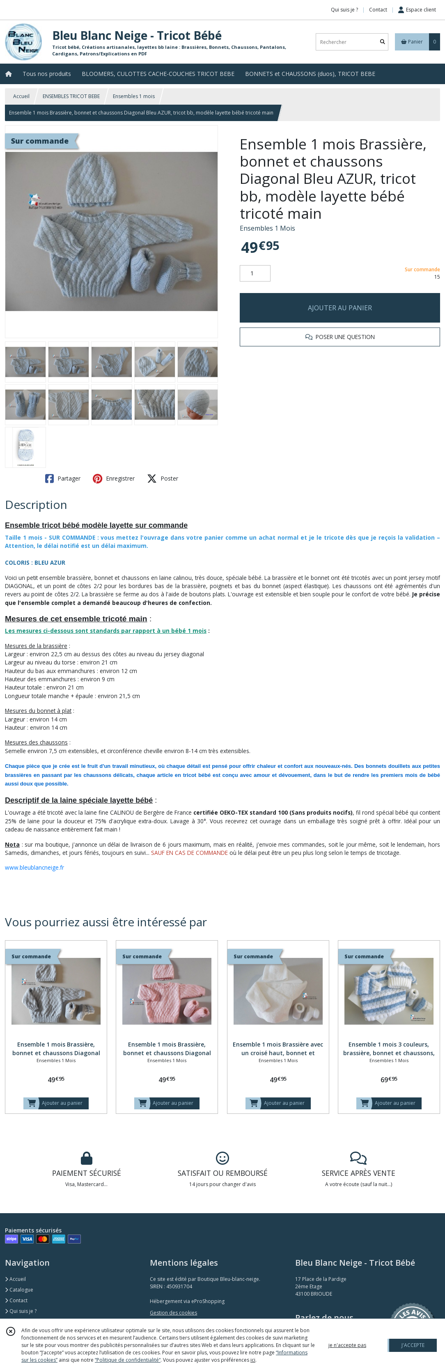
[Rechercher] (382, 42)
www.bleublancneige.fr (34, 867)
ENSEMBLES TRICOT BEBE (71, 96)
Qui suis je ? (21, 1311)
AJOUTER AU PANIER (340, 307)
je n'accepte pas (347, 1345)
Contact (378, 9)
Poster (162, 478)
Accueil (21, 96)
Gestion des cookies (173, 1312)
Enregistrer (114, 478)
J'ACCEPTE (412, 1345)
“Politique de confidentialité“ (128, 1359)
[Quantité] (255, 273)
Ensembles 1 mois (134, 96)
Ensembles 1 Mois (267, 228)
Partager (62, 478)
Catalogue (19, 1289)
